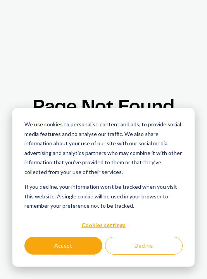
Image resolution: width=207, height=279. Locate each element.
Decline (144, 245)
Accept (63, 245)
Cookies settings (103, 225)
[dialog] (103, 187)
